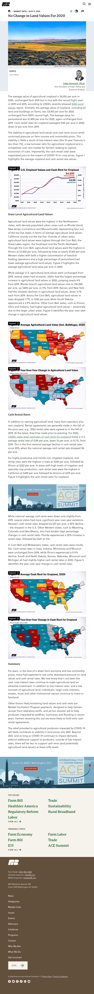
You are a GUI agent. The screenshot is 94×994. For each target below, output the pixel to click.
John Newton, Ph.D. (74, 83)
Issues (11, 912)
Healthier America (23, 806)
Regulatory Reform (23, 811)
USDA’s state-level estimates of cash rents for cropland (39, 437)
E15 (11, 845)
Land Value (14, 75)
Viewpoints (13, 901)
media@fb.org (29, 877)
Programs (13, 935)
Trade (52, 800)
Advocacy (13, 923)
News (11, 895)
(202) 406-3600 (25, 872)
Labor (12, 817)
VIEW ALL (14, 821)
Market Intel (20, 11)
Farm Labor (57, 834)
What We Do (14, 951)
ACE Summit (58, 845)
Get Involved (14, 957)
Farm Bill (15, 800)
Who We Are (14, 946)
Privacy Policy (47, 976)
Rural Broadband (61, 811)
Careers (12, 940)
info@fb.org (30, 874)
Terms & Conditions (60, 976)
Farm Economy (20, 834)
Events (11, 918)
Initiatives (13, 929)
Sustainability (59, 806)
